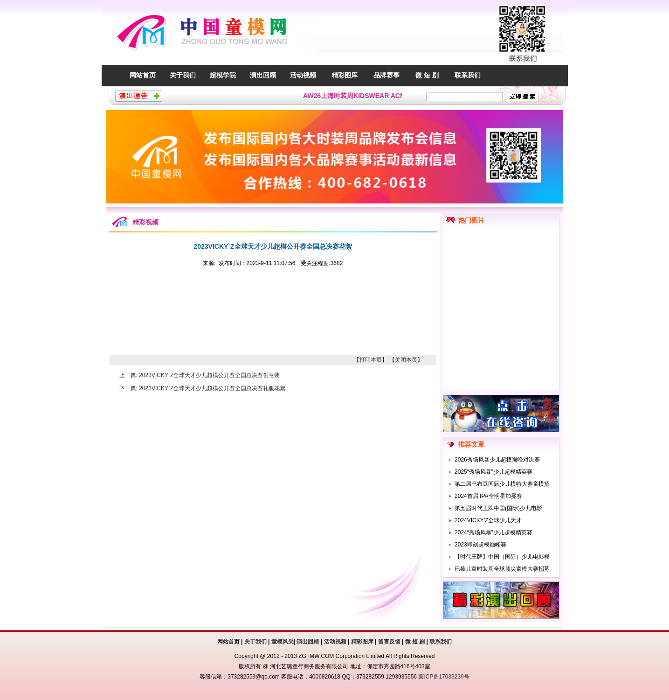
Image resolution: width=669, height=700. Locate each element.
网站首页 (143, 75)
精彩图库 (344, 75)
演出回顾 (263, 75)
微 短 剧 (427, 75)
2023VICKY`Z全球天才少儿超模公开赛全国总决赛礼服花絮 (212, 388)
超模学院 (223, 75)
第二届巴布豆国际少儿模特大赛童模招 (502, 484)
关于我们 (183, 75)
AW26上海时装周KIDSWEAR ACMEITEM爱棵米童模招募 (389, 95)
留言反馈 (389, 641)
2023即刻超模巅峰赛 (480, 544)
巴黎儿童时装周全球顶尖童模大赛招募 (502, 569)
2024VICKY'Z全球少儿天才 (488, 520)
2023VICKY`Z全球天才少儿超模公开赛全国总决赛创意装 (209, 375)
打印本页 (370, 360)
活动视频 (303, 75)
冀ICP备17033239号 (443, 676)
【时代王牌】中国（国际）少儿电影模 (502, 556)
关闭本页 (406, 360)
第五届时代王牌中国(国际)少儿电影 (498, 508)
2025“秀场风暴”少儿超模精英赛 (493, 472)
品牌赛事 (386, 75)
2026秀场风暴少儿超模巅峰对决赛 (497, 459)
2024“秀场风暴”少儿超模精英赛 (493, 532)
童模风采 (282, 641)
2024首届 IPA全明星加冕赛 (488, 496)
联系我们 (468, 75)
